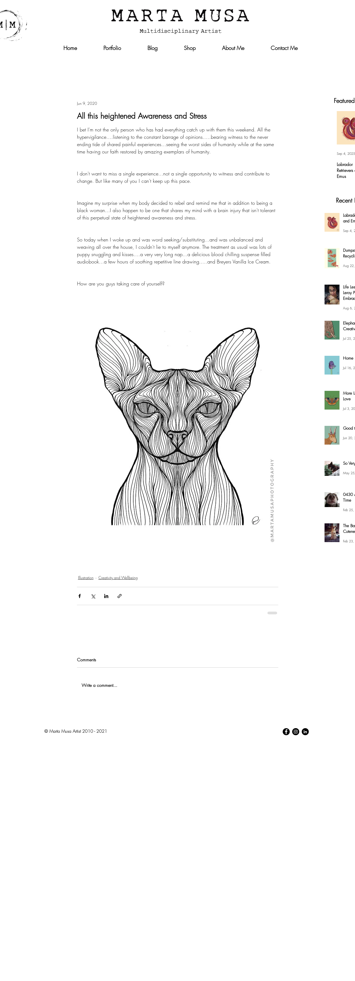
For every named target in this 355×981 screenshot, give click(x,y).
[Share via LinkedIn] (106, 596)
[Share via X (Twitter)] (92, 596)
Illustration (86, 577)
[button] (298, 59)
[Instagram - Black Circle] (295, 731)
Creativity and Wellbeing (118, 577)
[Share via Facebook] (79, 596)
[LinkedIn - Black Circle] (305, 731)
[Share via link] (119, 596)
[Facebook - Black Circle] (286, 731)
